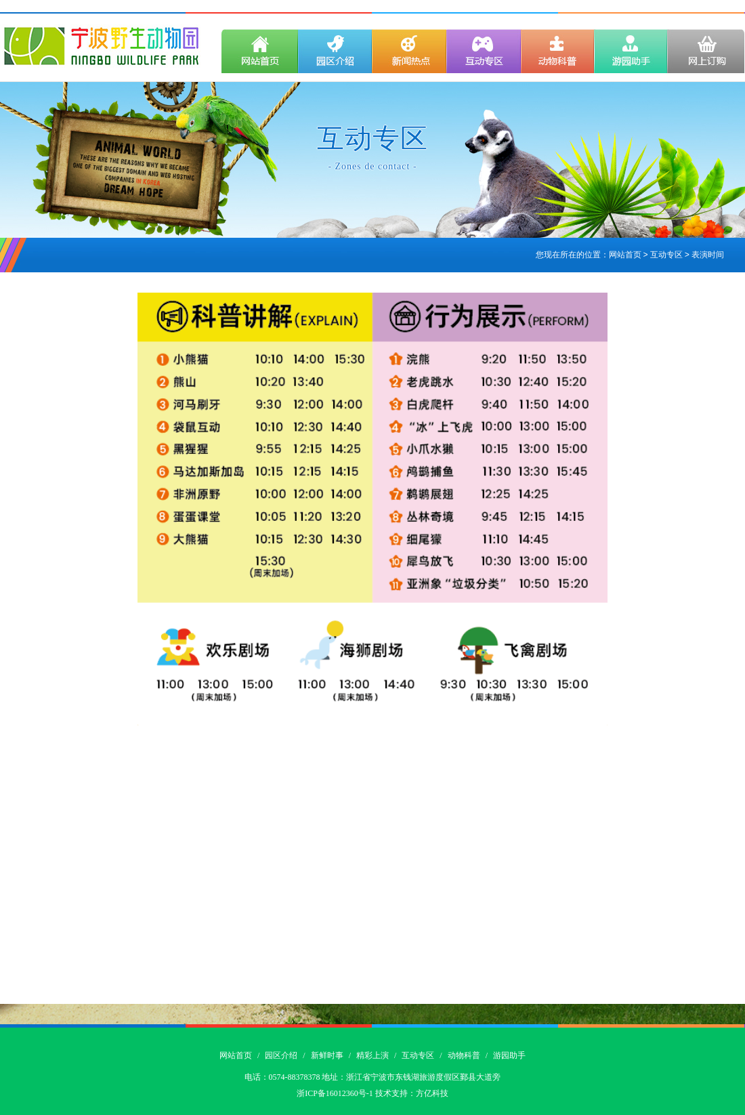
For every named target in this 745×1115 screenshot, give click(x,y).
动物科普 (464, 1055)
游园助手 (509, 1055)
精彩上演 (372, 1055)
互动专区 (418, 1055)
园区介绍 (281, 1055)
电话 (252, 1077)
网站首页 (625, 255)
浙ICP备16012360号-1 (335, 1093)
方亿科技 (432, 1093)
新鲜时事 (327, 1055)
